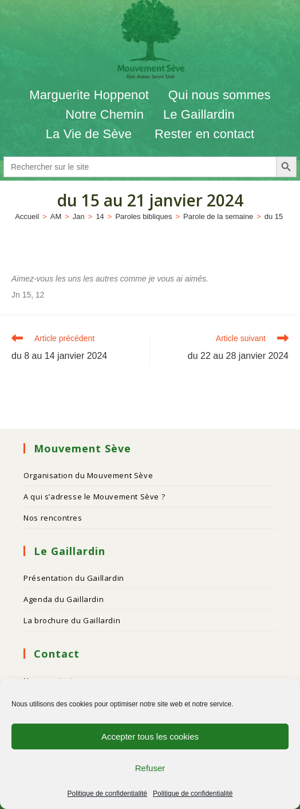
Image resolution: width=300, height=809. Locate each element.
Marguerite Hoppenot (89, 95)
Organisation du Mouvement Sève (88, 475)
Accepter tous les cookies (150, 736)
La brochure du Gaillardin (71, 620)
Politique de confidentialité (107, 794)
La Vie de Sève (90, 134)
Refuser (150, 768)
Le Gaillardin (199, 114)
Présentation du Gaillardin (73, 578)
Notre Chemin (104, 114)
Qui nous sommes (219, 95)
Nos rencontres (52, 518)
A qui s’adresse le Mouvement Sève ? (94, 496)
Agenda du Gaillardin (63, 599)
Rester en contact (204, 134)
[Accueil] (27, 216)
